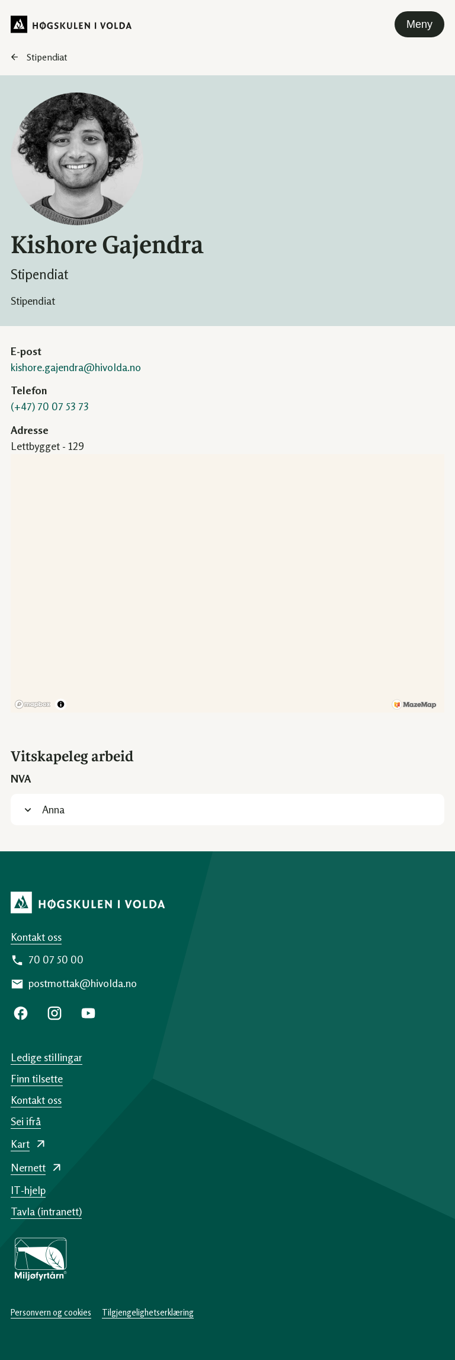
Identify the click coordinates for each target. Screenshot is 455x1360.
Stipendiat (47, 57)
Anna (53, 809)
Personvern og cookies (51, 1312)
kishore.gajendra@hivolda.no (76, 366)
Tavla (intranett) (46, 1211)
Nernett (28, 1167)
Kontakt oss (36, 936)
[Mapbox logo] (32, 704)
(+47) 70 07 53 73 (50, 406)
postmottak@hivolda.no (82, 982)
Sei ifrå (26, 1121)
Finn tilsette (37, 1078)
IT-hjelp (28, 1190)
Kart (20, 1143)
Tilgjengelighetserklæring (148, 1312)
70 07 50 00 (56, 959)
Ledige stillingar (46, 1057)
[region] (227, 583)
